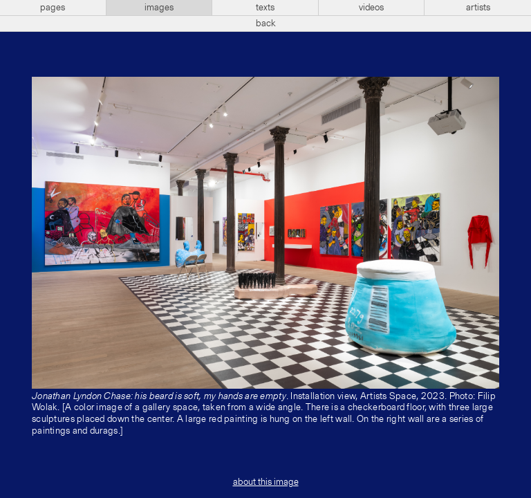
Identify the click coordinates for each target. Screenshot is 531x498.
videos (371, 7)
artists (478, 7)
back (266, 23)
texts (265, 7)
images (159, 7)
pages (52, 7)
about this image (266, 482)
